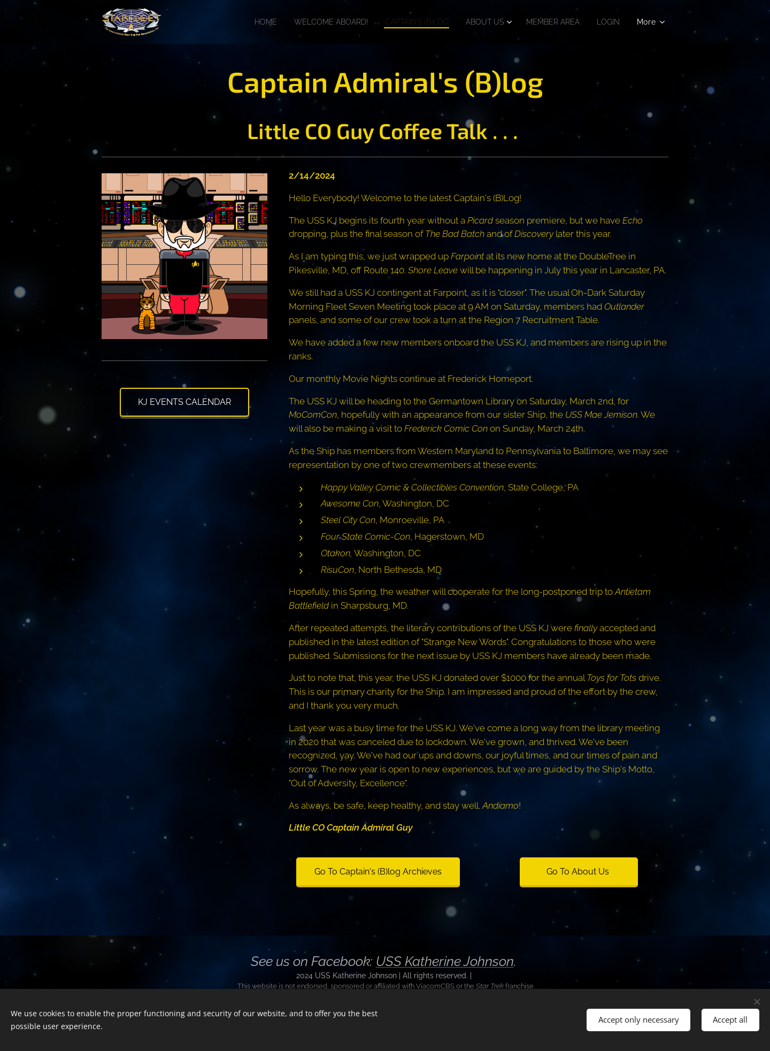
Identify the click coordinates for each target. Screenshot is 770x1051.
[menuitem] (240, 22)
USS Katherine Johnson (445, 961)
